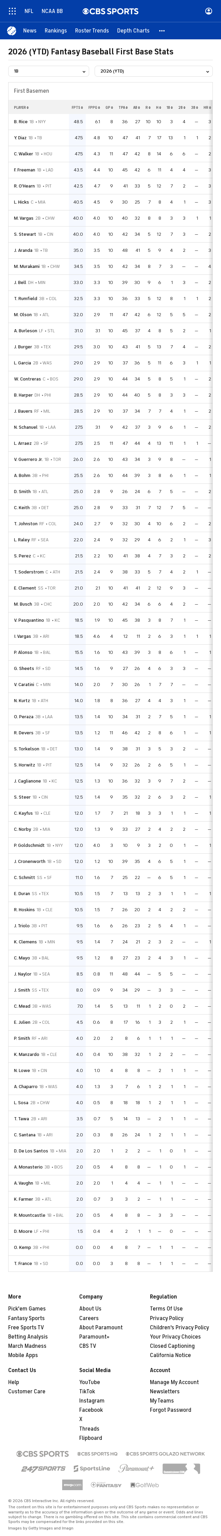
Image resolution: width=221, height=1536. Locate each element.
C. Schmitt (24, 877)
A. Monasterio (28, 1167)
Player (21, 107)
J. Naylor (22, 974)
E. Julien (22, 1022)
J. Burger (23, 347)
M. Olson (23, 315)
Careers (89, 1318)
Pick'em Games (27, 1308)
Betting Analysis (28, 1336)
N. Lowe (22, 1070)
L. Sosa (21, 1103)
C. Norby (22, 829)
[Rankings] (56, 30)
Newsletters (165, 1391)
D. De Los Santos (31, 1151)
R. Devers (23, 733)
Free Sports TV (26, 1327)
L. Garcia (22, 363)
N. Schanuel (26, 427)
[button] (162, 30)
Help (13, 1382)
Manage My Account (174, 1382)
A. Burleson (25, 331)
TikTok (87, 1391)
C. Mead (22, 1006)
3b (194, 107)
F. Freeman (24, 170)
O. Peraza (23, 717)
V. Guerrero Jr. (28, 459)
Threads (89, 1428)
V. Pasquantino (29, 620)
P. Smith (22, 1038)
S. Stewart (25, 234)
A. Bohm (22, 475)
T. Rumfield (25, 298)
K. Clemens (25, 942)
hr (207, 107)
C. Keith (22, 508)
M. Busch (23, 604)
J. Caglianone (27, 781)
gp (109, 107)
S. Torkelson (26, 749)
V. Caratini (24, 684)
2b (181, 107)
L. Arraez (23, 443)
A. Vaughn (23, 1183)
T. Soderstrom (29, 572)
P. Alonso (23, 652)
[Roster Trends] (92, 30)
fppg (94, 107)
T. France (23, 1263)
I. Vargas (22, 636)
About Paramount (101, 1327)
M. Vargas (23, 218)
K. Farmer (23, 1199)
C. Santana (25, 1135)
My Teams (162, 1400)
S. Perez (22, 556)
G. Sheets (24, 668)
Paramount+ (94, 1336)
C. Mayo (22, 958)
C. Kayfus (23, 813)
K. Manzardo (26, 1054)
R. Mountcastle (29, 1215)
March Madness (27, 1346)
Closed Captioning (172, 1346)
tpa (123, 107)
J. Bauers (23, 411)
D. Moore (23, 1231)
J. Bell (20, 282)
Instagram (92, 1400)
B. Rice (21, 122)
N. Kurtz (22, 701)
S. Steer (22, 797)
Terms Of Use (166, 1308)
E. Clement (25, 588)
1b (170, 107)
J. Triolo (22, 926)
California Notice (170, 1355)
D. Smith (22, 491)
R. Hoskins (24, 910)
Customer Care (26, 1391)
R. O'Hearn (24, 186)
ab (136, 107)
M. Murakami (27, 266)
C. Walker (23, 154)
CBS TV (87, 1346)
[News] (30, 30)
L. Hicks (21, 202)
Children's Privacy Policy (179, 1327)
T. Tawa (21, 1119)
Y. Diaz (20, 138)
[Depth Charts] (133, 30)
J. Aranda (23, 250)
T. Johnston (26, 524)
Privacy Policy (166, 1318)
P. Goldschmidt (29, 845)
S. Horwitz (24, 765)
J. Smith (22, 990)
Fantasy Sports (26, 1318)
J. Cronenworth (29, 861)
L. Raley (22, 540)
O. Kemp (22, 1247)
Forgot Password (170, 1410)
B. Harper (23, 395)
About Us (90, 1308)
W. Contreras (27, 379)
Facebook (91, 1410)
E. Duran (22, 893)
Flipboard (90, 1438)
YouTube (89, 1382)
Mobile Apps (23, 1355)
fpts (77, 107)
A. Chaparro (26, 1086)
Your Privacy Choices (175, 1336)
